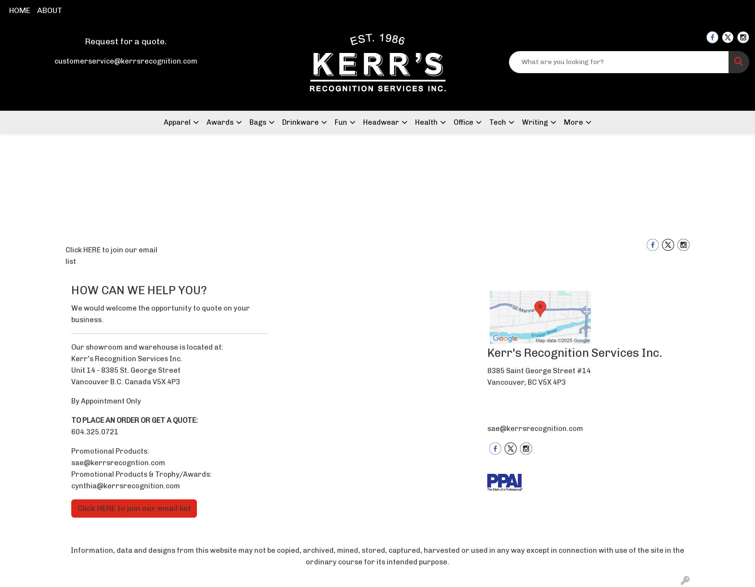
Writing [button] (535, 122)
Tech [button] (497, 122)
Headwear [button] (381, 122)
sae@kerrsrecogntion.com (118, 462)
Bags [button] (257, 122)
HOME (19, 10)
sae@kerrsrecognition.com (535, 428)
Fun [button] (341, 122)
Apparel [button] (177, 122)
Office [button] (463, 122)
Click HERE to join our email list (111, 256)
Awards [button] (220, 122)
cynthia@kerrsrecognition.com (125, 486)
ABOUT (49, 10)
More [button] (573, 122)
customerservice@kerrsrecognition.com (125, 61)
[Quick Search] (619, 62)
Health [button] (426, 122)
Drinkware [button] (300, 122)
